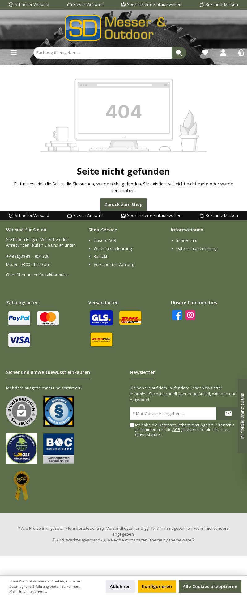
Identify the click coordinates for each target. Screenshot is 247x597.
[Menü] (13, 52)
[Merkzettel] (205, 52)
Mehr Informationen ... (28, 591)
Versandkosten (120, 528)
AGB (176, 429)
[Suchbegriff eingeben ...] (102, 53)
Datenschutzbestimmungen (184, 425)
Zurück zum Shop (123, 204)
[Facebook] (177, 315)
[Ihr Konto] (223, 52)
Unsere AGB (105, 240)
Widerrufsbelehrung (113, 248)
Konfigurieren (157, 586)
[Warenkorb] (239, 52)
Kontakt (100, 256)
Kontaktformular (53, 274)
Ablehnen (120, 586)
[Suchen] (179, 53)
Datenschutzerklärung (196, 248)
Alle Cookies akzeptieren (210, 586)
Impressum (186, 240)
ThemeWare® (181, 540)
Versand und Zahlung (114, 264)
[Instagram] (190, 315)
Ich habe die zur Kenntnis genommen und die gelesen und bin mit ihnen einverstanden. (185, 429)
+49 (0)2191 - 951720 (27, 256)
